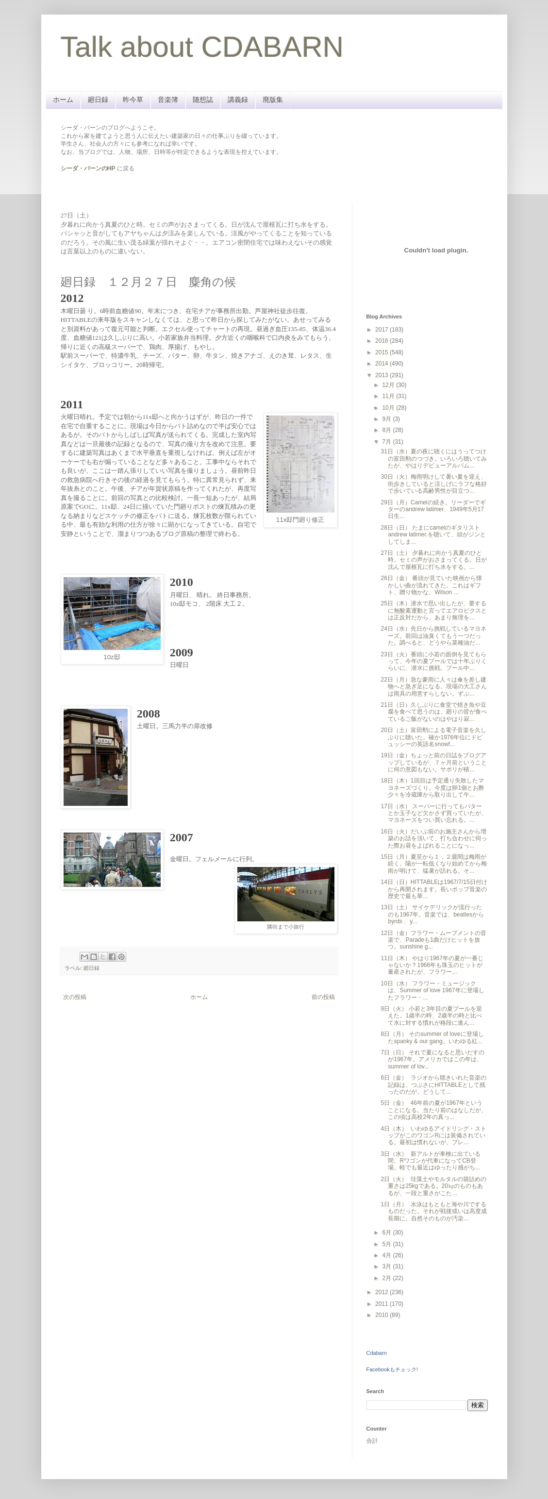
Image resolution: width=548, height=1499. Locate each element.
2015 (382, 352)
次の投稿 (74, 997)
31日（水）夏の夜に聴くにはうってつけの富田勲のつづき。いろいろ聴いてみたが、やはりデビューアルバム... (434, 458)
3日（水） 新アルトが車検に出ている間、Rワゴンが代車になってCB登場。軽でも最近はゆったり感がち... (430, 1160)
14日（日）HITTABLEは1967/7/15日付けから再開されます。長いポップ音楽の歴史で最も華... (434, 889)
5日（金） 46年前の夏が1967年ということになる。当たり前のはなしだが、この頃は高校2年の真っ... (434, 1109)
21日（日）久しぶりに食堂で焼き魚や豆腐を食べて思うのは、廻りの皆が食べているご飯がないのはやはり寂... (434, 711)
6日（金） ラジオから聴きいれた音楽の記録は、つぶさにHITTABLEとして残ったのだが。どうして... (433, 1084)
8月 (387, 430)
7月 (387, 441)
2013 (382, 375)
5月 (387, 1244)
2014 (382, 363)
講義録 (238, 99)
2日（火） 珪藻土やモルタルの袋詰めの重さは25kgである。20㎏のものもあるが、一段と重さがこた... (433, 1186)
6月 (387, 1232)
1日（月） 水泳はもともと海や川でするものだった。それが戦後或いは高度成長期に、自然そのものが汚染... (434, 1211)
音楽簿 (168, 99)
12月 (389, 385)
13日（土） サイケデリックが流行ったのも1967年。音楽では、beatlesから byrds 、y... (432, 914)
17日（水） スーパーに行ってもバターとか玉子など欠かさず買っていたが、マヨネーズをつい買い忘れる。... (434, 813)
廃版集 (273, 99)
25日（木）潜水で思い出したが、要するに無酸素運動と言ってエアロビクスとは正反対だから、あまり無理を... (434, 610)
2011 (382, 1303)
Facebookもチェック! (392, 1369)
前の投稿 (323, 997)
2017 (382, 329)
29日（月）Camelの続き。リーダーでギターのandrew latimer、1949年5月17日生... (433, 509)
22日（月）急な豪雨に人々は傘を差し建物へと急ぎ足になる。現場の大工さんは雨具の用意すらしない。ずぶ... (434, 686)
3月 (387, 1266)
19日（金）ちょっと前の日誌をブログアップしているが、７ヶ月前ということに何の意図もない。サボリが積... (434, 762)
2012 (382, 1292)
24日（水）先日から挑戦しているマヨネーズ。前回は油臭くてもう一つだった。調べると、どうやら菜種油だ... (433, 635)
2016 (382, 340)
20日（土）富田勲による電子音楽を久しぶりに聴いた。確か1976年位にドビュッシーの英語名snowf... (433, 737)
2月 (387, 1278)
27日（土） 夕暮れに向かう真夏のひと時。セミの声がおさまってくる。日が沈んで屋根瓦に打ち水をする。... (434, 560)
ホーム (63, 99)
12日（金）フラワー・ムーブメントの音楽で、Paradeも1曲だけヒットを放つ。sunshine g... (433, 940)
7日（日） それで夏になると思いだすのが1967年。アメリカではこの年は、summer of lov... (432, 1059)
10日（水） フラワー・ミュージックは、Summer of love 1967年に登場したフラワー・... (432, 990)
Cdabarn (376, 1353)
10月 (389, 407)
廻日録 (98, 99)
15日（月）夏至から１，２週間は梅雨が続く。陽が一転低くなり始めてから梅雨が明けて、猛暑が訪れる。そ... (434, 863)
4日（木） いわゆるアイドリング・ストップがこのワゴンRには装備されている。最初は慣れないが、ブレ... (433, 1135)
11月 (389, 396)
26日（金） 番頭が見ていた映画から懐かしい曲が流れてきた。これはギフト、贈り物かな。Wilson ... (431, 585)
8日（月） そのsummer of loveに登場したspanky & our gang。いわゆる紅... (432, 1037)
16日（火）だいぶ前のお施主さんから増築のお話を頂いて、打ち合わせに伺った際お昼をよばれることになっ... (434, 838)
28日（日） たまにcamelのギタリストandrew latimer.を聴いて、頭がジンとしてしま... (433, 534)
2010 (382, 1315)
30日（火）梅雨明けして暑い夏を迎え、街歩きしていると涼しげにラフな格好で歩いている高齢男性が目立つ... (434, 483)
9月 (387, 419)
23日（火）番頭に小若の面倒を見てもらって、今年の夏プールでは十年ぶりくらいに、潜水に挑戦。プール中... (434, 661)
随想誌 (203, 99)
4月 (387, 1255)
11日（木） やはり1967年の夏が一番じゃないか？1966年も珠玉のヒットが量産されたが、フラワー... (432, 965)
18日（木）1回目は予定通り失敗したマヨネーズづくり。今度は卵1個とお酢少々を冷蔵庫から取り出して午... (432, 787)
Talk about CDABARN (202, 47)
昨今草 (133, 99)
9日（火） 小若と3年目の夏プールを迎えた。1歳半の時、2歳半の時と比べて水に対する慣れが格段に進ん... (431, 1015)
